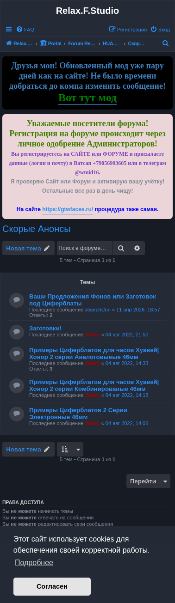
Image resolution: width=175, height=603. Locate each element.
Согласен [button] (52, 586)
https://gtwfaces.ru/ (67, 209)
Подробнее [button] (34, 562)
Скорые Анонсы (36, 229)
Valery (92, 334)
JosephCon (98, 309)
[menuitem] (25, 29)
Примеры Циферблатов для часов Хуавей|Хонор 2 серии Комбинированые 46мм (94, 385)
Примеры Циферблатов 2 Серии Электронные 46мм (78, 413)
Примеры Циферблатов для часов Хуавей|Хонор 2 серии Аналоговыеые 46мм (94, 353)
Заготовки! (45, 328)
